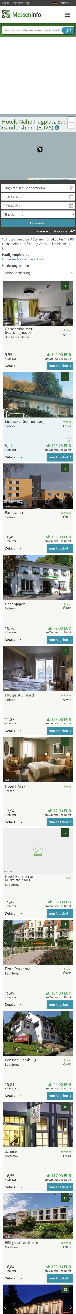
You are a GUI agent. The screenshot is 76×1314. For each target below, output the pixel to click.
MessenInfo (21, 14)
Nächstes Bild (71, 303)
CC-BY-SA (71, 179)
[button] (38, 147)
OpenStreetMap (52, 179)
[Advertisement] (36, 75)
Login (5, 3)
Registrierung (21, 3)
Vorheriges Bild (5, 303)
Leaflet (32, 179)
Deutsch (65, 3)
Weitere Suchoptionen (52, 231)
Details (13, 366)
